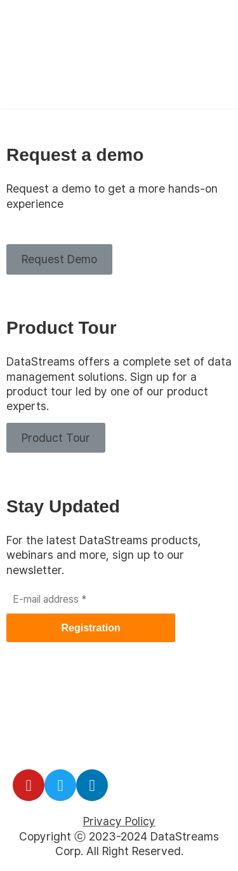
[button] (59, 259)
